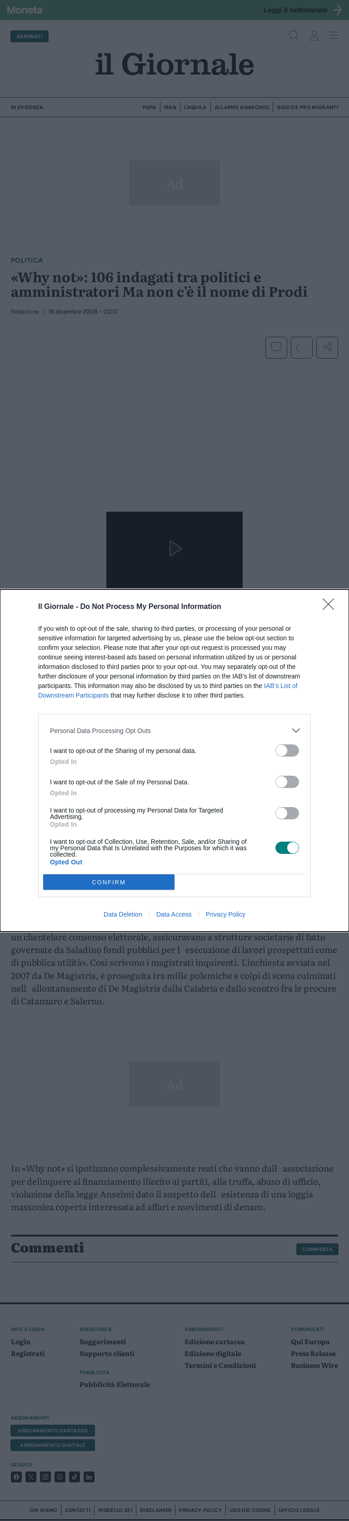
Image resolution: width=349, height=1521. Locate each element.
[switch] (287, 750)
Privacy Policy (225, 914)
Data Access (174, 914)
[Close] (331, 607)
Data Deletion (123, 914)
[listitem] (174, 730)
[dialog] (174, 760)
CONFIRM (109, 882)
